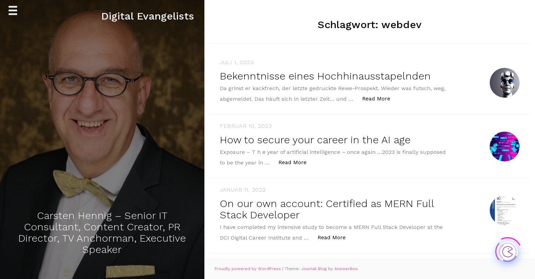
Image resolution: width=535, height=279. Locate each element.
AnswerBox (345, 268)
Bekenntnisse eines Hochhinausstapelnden (325, 76)
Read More (379, 98)
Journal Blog (314, 268)
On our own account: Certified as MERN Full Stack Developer (327, 209)
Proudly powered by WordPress (248, 268)
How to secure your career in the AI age (315, 140)
